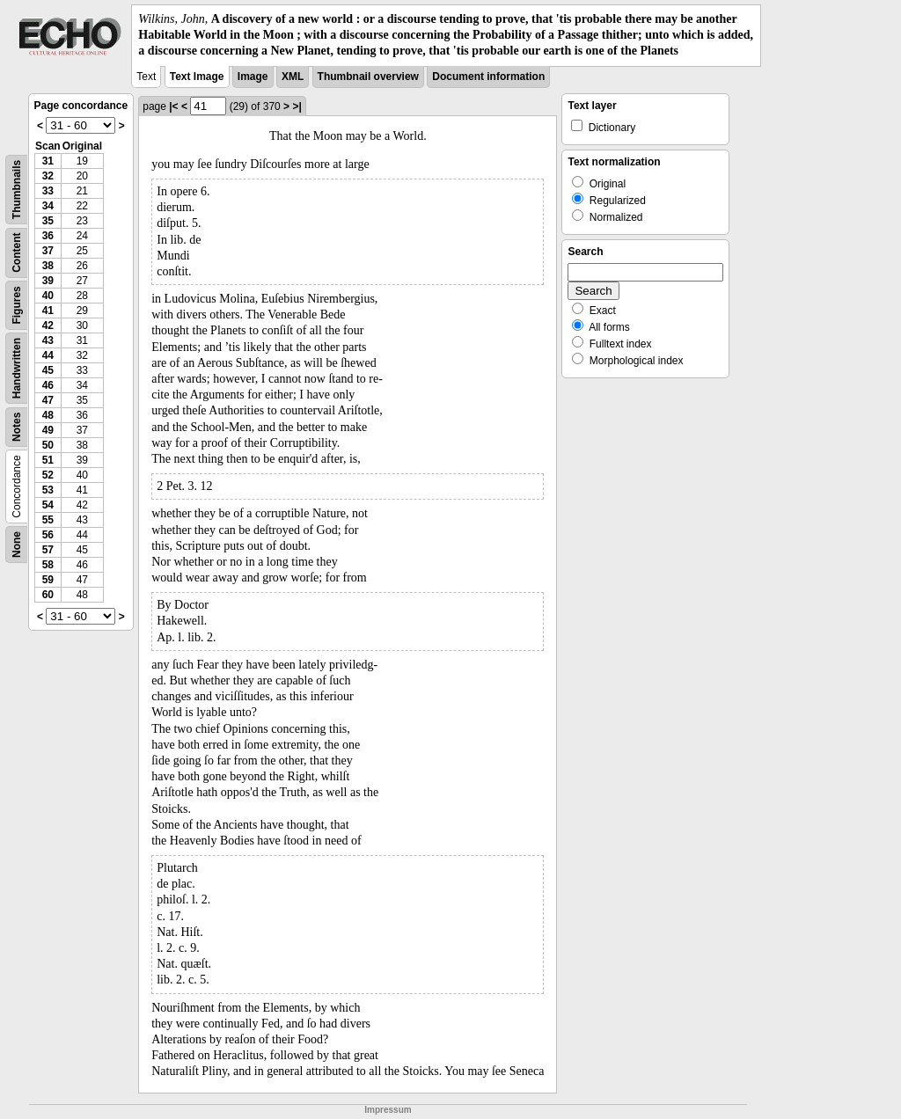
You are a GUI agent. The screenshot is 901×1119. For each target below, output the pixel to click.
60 (48, 595)
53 (48, 490)
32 (48, 176)
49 (48, 430)
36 (48, 236)
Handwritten (17, 367)
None (17, 544)
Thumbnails (17, 188)
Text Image (197, 76)
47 (48, 400)
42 (48, 325)
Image (253, 76)
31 (48, 161)
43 (48, 340)
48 (48, 415)
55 (48, 520)
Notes (17, 426)
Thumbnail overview (368, 76)
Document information (488, 76)
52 (48, 475)
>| (296, 106)
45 (48, 370)
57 (48, 550)
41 (48, 310)
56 (48, 535)
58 (48, 565)
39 (48, 280)
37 (48, 251)
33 (48, 191)
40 (48, 295)
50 (48, 445)
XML (293, 76)
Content (17, 252)
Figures (17, 305)
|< (173, 106)
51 (48, 460)
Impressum (387, 1110)
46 (48, 385)
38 (48, 266)
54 (48, 505)
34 (48, 206)
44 (48, 355)
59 (48, 580)
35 (48, 221)
